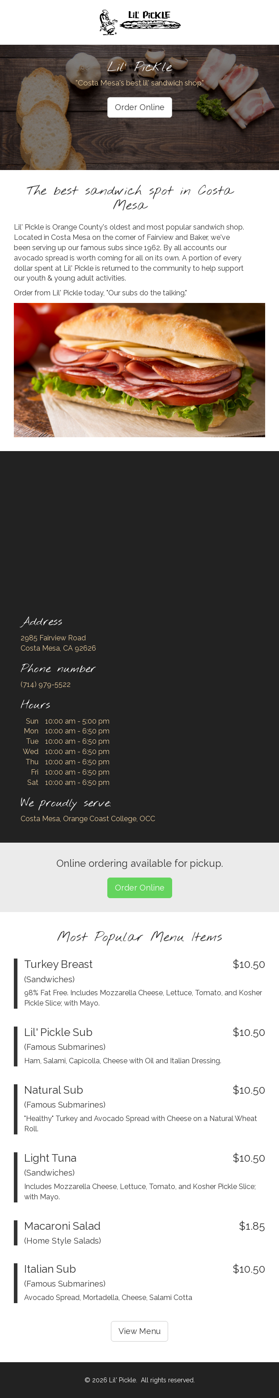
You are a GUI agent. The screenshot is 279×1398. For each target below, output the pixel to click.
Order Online (140, 107)
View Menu (139, 1331)
